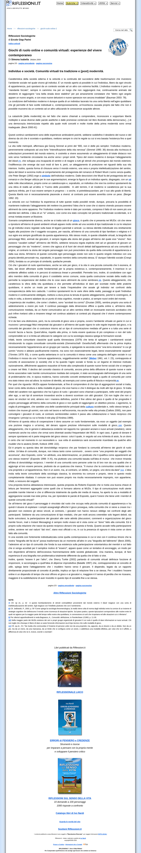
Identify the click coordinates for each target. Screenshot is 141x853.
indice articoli (14, 44)
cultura (90, 406)
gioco (76, 220)
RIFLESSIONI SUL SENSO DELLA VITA (69, 798)
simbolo (45, 175)
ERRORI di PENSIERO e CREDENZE (70, 740)
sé (130, 179)
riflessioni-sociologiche (26, 29)
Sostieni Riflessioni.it (70, 829)
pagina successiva (44, 63)
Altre (69, 593)
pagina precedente (26, 63)
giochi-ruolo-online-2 (48, 29)
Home (9, 29)
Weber (93, 358)
